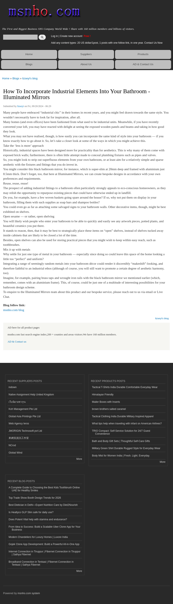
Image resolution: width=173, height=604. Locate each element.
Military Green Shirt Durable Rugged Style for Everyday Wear (126, 448)
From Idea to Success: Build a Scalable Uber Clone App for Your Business (44, 528)
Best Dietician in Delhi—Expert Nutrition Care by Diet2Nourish (43, 504)
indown (13, 387)
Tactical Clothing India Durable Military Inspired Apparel (122, 416)
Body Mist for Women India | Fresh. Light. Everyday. (121, 455)
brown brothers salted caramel (109, 409)
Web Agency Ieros (19, 423)
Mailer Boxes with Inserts (106, 401)
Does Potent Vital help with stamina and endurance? (38, 519)
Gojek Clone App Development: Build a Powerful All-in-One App (44, 544)
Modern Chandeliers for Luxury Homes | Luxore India (38, 537)
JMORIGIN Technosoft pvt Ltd (25, 430)
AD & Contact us (17, 341)
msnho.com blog (13, 310)
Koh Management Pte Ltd (23, 409)
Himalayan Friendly (103, 394)
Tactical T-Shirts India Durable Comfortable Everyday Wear (125, 387)
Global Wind (15, 452)
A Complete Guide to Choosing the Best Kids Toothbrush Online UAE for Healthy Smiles (44, 489)
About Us (86, 64)
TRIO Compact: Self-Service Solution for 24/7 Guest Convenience (121, 432)
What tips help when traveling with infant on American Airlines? (127, 423)
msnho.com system (29, 593)
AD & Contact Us (143, 64)
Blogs (29, 64)
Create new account (71, 36)
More (79, 459)
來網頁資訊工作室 (19, 438)
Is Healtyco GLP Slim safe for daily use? (31, 512)
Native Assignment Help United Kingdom (31, 394)
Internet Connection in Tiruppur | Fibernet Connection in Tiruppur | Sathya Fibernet (44, 553)
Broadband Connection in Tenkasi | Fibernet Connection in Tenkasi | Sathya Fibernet (41, 563)
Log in (54, 36)
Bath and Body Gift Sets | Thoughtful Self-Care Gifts (121, 441)
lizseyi (20, 106)
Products (143, 54)
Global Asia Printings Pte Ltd (25, 416)
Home (29, 54)
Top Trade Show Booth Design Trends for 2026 (35, 497)
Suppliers (86, 54)
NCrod (12, 445)
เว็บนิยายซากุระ (17, 401)
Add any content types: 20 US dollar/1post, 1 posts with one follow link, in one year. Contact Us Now (107, 42)
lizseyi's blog (30, 78)
